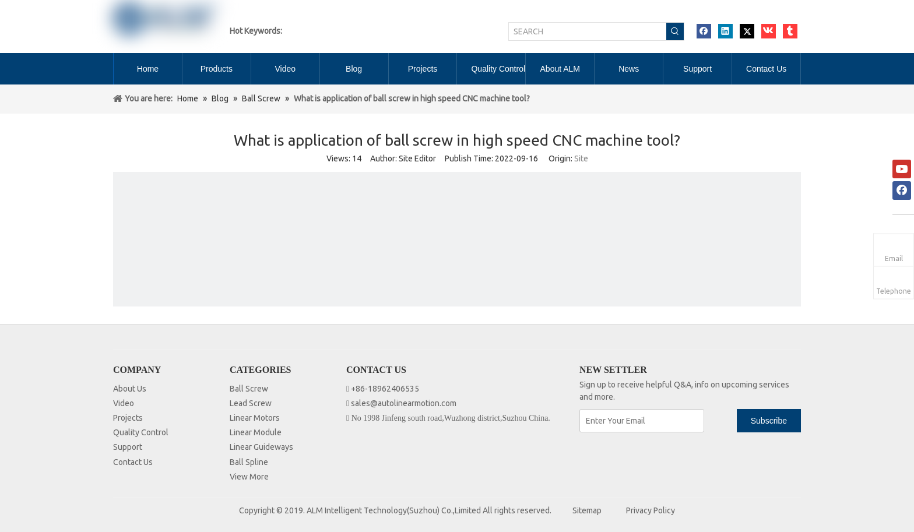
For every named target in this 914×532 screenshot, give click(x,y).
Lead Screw (251, 403)
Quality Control (140, 432)
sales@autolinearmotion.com (403, 403)
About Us (129, 388)
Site (581, 158)
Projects (128, 417)
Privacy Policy (650, 510)
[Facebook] (901, 190)
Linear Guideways (261, 447)
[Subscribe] (769, 420)
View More (249, 476)
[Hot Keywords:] (675, 31)
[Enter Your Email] (641, 420)
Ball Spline (249, 462)
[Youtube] (901, 169)
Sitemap (587, 510)
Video (123, 403)
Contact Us (133, 462)
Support (127, 447)
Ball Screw (249, 388)
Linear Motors (255, 417)
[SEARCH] (587, 31)
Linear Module (256, 432)
